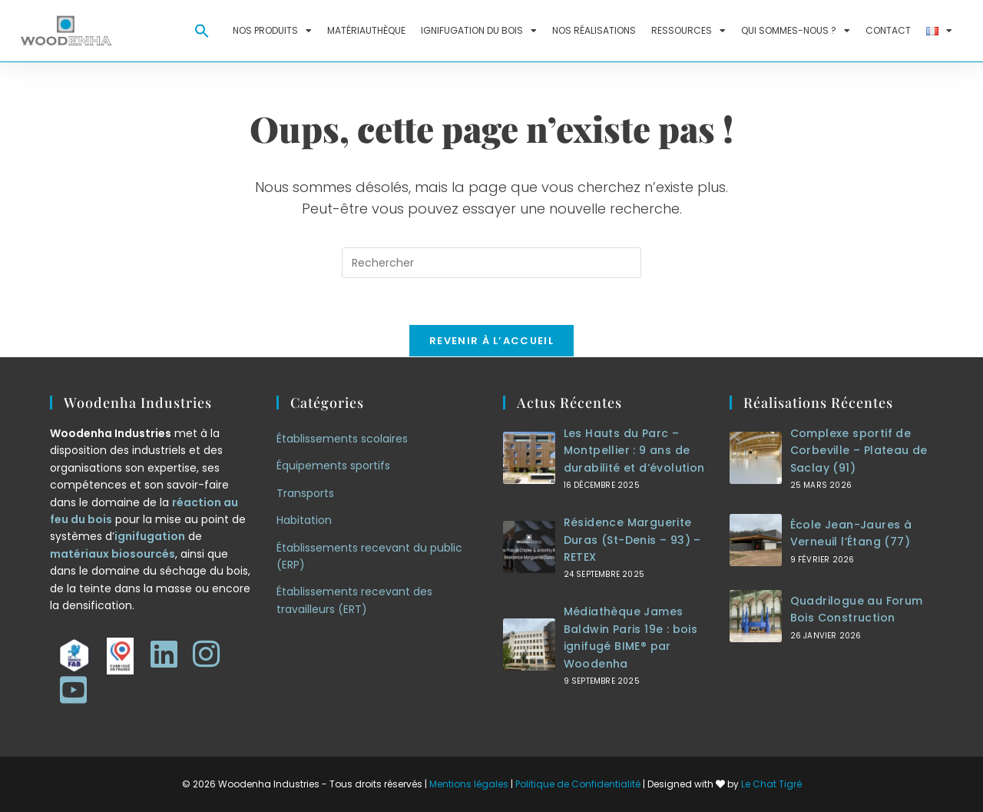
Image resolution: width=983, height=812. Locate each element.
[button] (202, 30)
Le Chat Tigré (771, 783)
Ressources (688, 30)
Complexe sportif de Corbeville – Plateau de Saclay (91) (859, 451)
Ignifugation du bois (479, 30)
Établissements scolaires (342, 438)
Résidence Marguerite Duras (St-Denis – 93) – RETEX (632, 540)
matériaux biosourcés (112, 554)
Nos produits (272, 30)
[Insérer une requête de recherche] (491, 262)
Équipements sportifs (333, 466)
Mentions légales (468, 783)
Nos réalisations (594, 30)
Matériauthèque (366, 30)
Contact (888, 30)
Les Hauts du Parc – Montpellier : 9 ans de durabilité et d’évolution (634, 451)
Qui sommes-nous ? (795, 30)
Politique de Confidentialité (577, 783)
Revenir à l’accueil (491, 340)
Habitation (304, 520)
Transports (305, 493)
